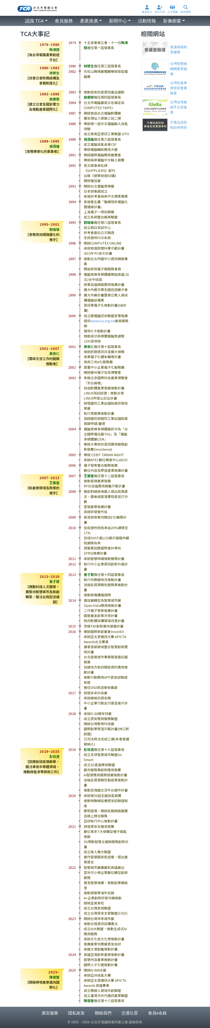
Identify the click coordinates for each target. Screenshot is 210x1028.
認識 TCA (34, 21)
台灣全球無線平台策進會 (178, 107)
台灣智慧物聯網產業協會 (178, 69)
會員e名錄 (157, 1013)
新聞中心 (118, 21)
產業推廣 (89, 21)
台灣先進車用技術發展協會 (178, 88)
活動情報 (147, 21)
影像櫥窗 (172, 21)
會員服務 (64, 21)
